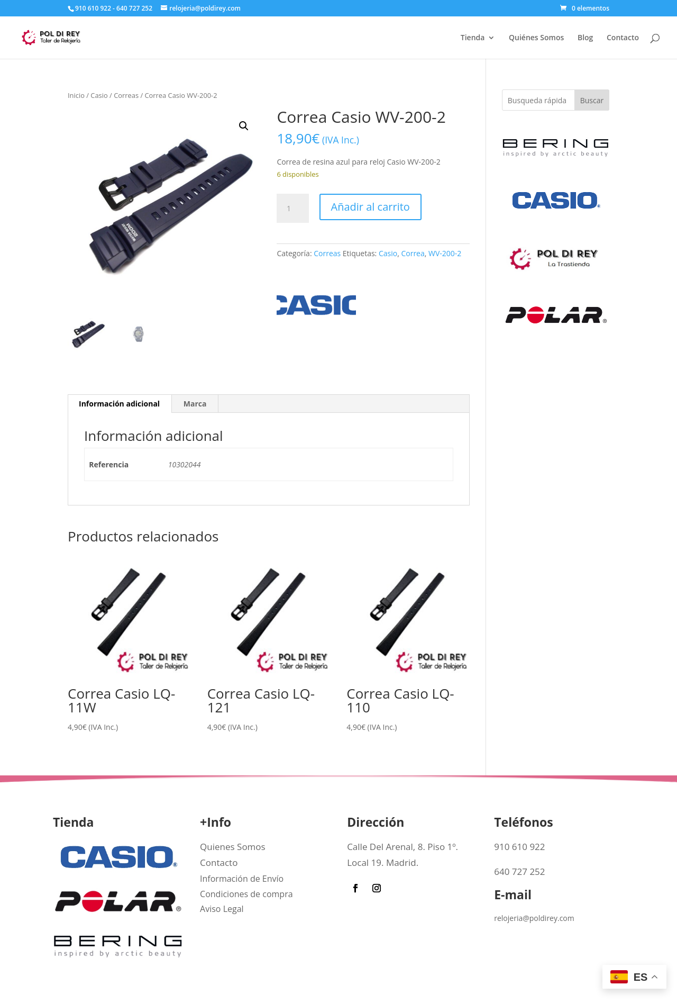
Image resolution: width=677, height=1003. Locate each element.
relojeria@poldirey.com (534, 918)
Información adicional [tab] (119, 404)
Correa (412, 253)
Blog (585, 38)
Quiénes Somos (536, 38)
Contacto (623, 38)
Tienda (473, 38)
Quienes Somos (233, 847)
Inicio (76, 95)
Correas (126, 95)
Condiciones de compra (246, 894)
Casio (98, 95)
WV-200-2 (444, 253)
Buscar (592, 100)
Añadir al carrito (370, 207)
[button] (243, 125)
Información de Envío (241, 878)
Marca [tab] (195, 404)
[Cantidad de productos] (292, 208)
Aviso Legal (222, 909)
